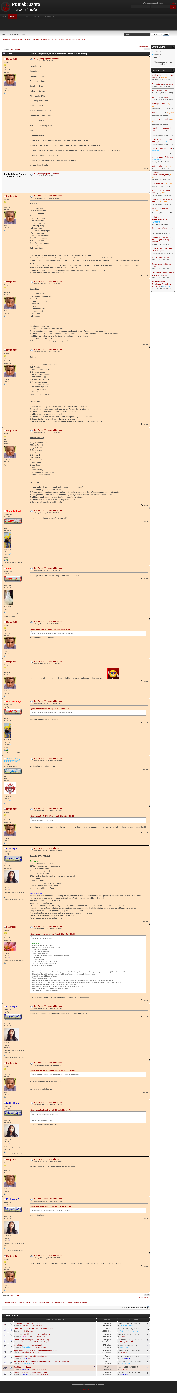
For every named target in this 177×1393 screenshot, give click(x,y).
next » (147, 46)
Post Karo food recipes (23, 1367)
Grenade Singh (13, 511)
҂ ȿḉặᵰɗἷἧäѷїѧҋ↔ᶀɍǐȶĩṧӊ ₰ (129, 1331)
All (12, 49)
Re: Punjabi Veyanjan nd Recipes (48, 196)
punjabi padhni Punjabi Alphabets (27, 1323)
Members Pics (41, 1336)
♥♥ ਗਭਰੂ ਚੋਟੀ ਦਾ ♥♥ (126, 1342)
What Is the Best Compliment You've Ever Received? (161, 284)
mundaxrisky (155, 133)
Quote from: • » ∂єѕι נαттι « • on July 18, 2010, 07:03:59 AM (53, 934)
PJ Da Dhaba (42, 1369)
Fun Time (40, 1325)
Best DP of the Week (160, 119)
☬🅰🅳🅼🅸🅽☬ (156, 222)
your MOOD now (158, 113)
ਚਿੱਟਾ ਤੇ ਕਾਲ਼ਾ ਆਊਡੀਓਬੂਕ (160, 228)
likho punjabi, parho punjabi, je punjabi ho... (31, 1356)
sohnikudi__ (26, 1325)
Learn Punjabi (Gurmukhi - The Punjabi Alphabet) (33, 1329)
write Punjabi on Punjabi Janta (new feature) (31, 1340)
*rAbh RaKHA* (125, 1358)
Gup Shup (43, 1347)
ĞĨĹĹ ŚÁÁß (26, 1347)
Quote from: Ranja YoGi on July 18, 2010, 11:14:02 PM (51, 1110)
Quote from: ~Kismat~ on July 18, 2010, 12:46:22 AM (50, 629)
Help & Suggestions (45, 1342)
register (172, 3)
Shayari (29, 1358)
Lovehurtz (123, 1353)
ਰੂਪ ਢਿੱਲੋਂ (165, 90)
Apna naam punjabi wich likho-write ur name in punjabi (35, 1351)
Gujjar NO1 (164, 77)
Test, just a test (157, 84)
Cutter (163, 242)
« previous (141, 46)
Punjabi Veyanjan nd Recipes (46, 59)
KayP (9, 568)
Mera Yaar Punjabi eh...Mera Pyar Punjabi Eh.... (33, 1334)
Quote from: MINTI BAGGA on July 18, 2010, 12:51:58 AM (52, 816)
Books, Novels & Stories (161, 264)
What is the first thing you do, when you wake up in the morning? (163, 239)
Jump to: (124, 1307)
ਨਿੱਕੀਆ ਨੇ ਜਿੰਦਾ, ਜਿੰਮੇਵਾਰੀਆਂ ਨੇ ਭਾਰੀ (12, 760)
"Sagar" (122, 1336)
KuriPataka (26, 1336)
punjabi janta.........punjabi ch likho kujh (29, 1345)
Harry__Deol (124, 1369)
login (165, 3)
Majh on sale (157, 166)
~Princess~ (26, 1375)
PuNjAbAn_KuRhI (28, 1353)
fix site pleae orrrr (158, 104)
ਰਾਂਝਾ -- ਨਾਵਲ (156, 90)
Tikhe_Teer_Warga (126, 1325)
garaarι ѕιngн (124, 1347)
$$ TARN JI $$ (27, 1364)
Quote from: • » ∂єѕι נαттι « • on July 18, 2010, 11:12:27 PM (53, 1070)
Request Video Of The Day (162, 157)
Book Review (157, 257)
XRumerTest (169, 84)
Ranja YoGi (11, 59)
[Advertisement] (88, 24)
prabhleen (11, 927)
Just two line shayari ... (161, 208)
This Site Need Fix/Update (162, 148)
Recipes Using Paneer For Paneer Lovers (30, 1372)
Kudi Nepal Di (13, 848)
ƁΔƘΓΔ (24, 1358)
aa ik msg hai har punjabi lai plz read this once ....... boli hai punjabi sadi (42, 1361)
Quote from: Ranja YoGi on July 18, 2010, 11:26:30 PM (51, 1206)
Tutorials (30, 1331)
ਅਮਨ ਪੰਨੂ (25, 1331)
